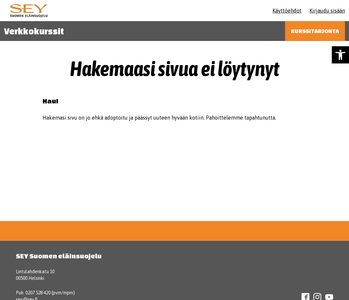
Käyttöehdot (286, 11)
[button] (340, 54)
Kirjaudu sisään (327, 11)
